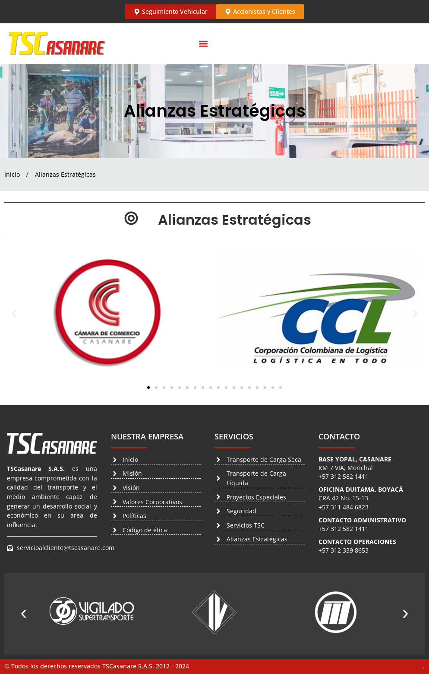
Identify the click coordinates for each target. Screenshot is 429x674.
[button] (203, 44)
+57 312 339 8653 (344, 550)
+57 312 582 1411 (344, 476)
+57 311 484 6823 (344, 507)
